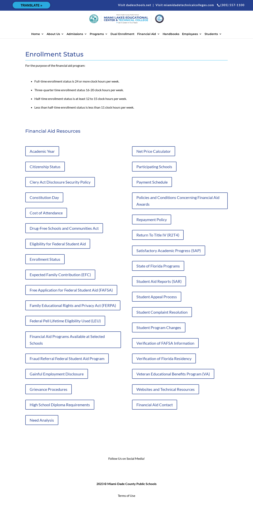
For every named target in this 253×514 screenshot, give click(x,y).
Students (211, 34)
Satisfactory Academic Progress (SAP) (168, 250)
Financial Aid (146, 34)
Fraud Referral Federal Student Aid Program (67, 358)
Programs (97, 34)
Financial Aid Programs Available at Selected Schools (67, 339)
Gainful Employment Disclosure (57, 373)
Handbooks (171, 34)
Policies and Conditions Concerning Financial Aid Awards (177, 200)
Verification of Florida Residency (164, 358)
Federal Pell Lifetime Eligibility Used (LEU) (65, 320)
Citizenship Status (45, 166)
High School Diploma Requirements (60, 404)
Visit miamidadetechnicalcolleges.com (185, 5)
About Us (53, 34)
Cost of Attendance (46, 212)
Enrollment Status (45, 259)
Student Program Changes (158, 327)
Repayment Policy (151, 219)
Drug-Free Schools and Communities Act (64, 228)
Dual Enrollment (122, 34)
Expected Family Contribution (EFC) (60, 274)
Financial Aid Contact (154, 404)
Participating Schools (154, 166)
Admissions (75, 34)
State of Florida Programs (158, 266)
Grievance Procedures (48, 389)
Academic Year (42, 151)
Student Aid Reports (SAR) (159, 281)
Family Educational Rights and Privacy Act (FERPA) (73, 305)
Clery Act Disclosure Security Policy (60, 182)
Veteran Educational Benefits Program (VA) (173, 373)
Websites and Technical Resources (165, 389)
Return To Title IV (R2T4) (157, 235)
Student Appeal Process (156, 296)
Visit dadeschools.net (134, 5)
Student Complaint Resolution (162, 312)
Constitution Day (44, 197)
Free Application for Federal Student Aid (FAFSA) (71, 290)
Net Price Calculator (153, 151)
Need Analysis (42, 420)
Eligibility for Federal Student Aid (58, 243)
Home (35, 34)
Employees (190, 34)
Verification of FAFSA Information (165, 343)
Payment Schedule (152, 182)
